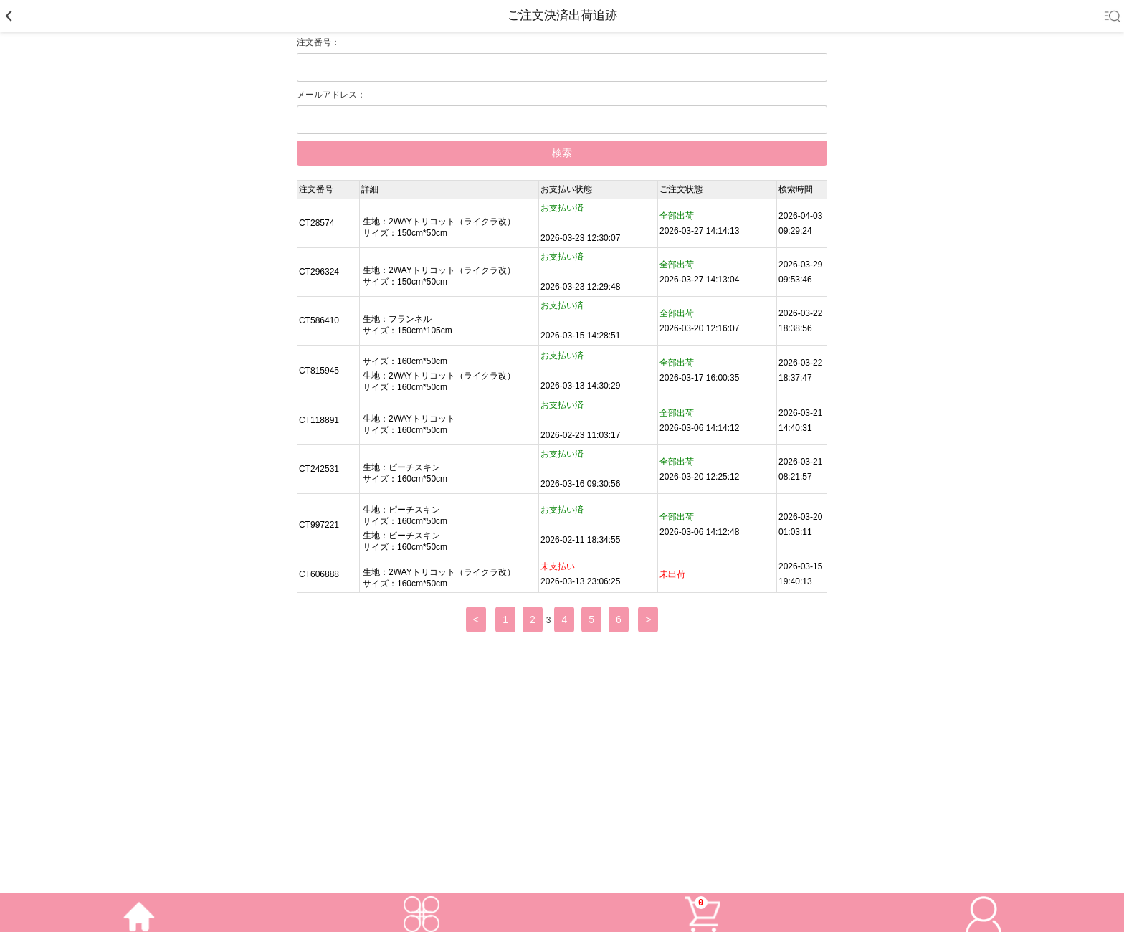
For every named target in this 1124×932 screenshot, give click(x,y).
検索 (562, 152)
